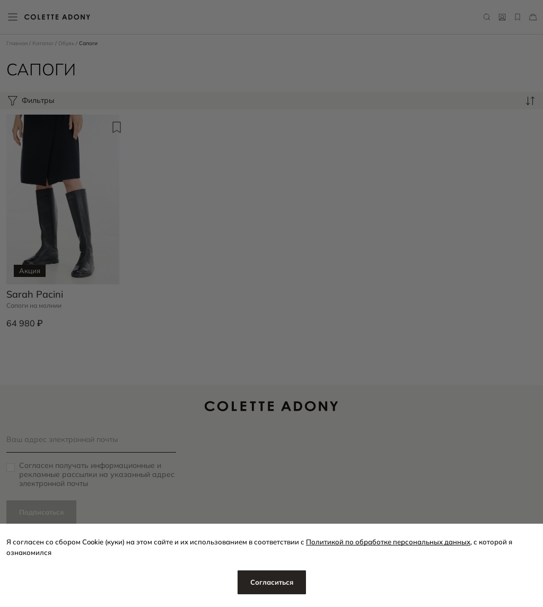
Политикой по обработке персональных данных (388, 541)
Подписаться (41, 512)
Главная (17, 43)
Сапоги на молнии (34, 305)
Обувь (67, 43)
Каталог (43, 43)
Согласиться (271, 582)
